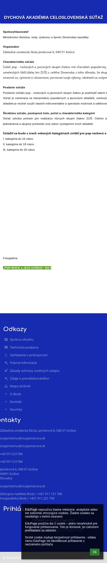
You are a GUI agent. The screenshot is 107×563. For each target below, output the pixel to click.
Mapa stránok (20, 386)
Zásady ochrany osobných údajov (35, 370)
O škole (15, 394)
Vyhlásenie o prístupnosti (28, 355)
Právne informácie (23, 362)
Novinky (16, 409)
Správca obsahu (22, 339)
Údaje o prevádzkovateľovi (29, 378)
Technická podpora (24, 347)
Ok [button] (95, 552)
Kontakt (16, 401)
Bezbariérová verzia (19, 557)
